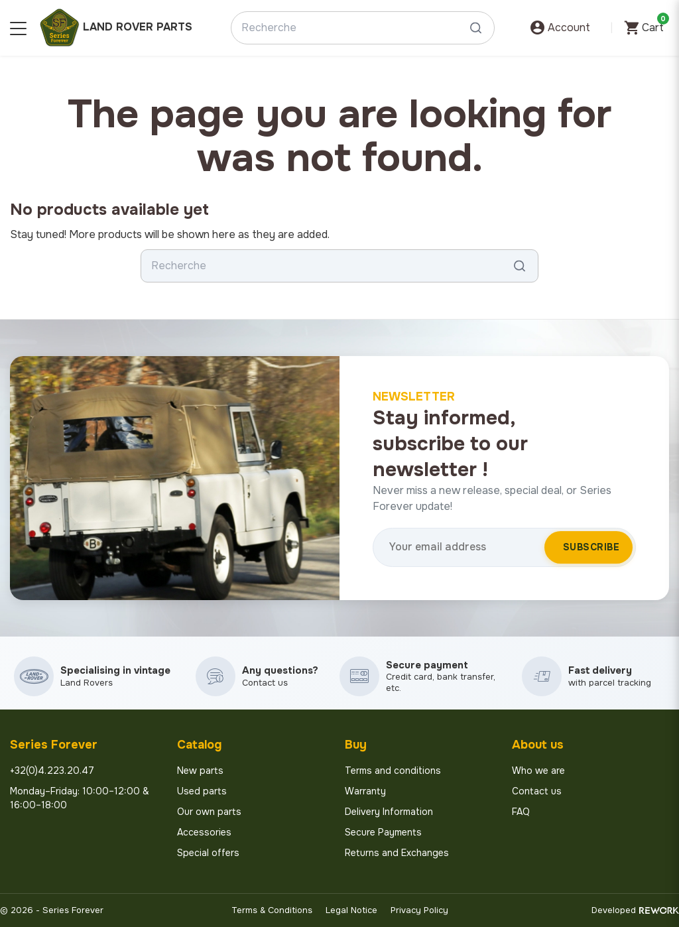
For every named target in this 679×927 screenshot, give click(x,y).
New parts (200, 770)
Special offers (208, 853)
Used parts (202, 791)
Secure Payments (383, 832)
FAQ (521, 812)
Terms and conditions (393, 770)
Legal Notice (351, 910)
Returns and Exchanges (397, 853)
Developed (635, 910)
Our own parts (209, 812)
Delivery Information (389, 812)
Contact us (537, 791)
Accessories (204, 832)
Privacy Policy (419, 910)
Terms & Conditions (271, 910)
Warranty (365, 791)
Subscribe (591, 547)
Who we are (538, 770)
